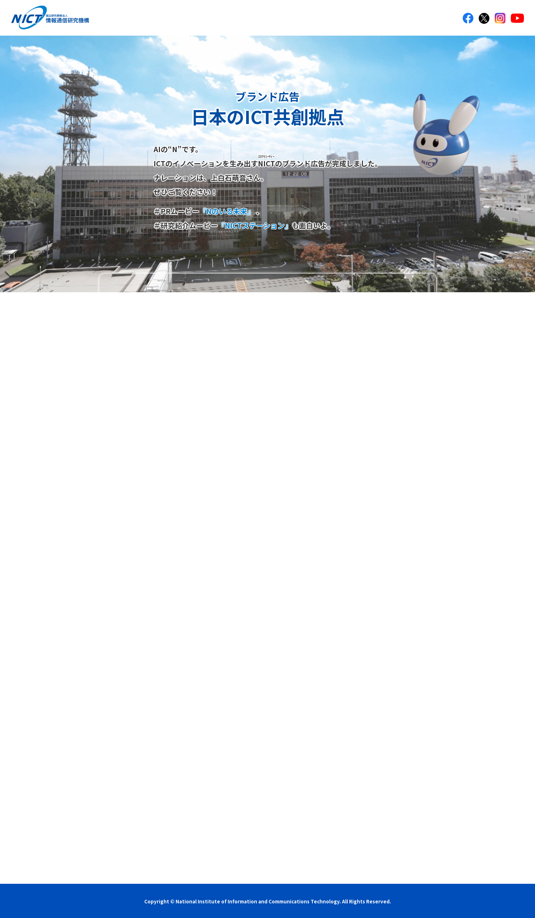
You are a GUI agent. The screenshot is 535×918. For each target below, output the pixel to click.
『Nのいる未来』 (226, 211)
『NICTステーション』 (255, 225)
